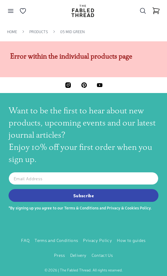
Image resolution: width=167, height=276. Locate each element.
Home (12, 31)
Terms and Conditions (56, 240)
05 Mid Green (72, 31)
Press (59, 255)
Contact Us (102, 255)
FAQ (25, 240)
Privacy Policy (97, 240)
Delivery (78, 255)
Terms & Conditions (81, 207)
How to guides (131, 240)
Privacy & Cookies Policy (129, 207)
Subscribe (83, 195)
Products (38, 31)
